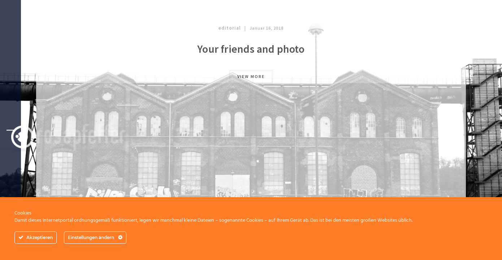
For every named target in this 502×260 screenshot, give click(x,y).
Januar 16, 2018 (267, 28)
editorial (229, 28)
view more (251, 76)
